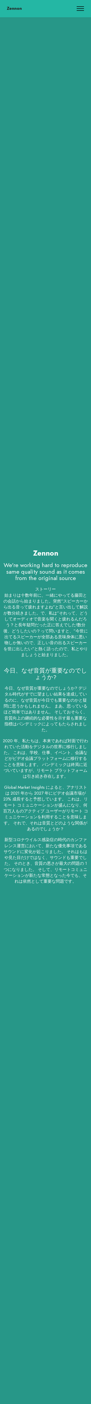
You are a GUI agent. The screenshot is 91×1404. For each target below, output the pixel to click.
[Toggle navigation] (80, 8)
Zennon (14, 8)
